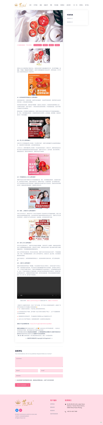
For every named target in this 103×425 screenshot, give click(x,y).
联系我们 (62, 5)
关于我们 (35, 5)
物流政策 (52, 410)
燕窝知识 (57, 45)
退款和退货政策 (54, 414)
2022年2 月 (70, 22)
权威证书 (46, 5)
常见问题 (56, 5)
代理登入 (81, 5)
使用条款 (52, 404)
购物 (41, 5)
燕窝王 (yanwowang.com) (34, 300)
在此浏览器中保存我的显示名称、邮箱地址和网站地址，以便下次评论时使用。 (36, 380)
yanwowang (21, 45)
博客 (51, 5)
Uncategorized (37, 45)
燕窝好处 (51, 45)
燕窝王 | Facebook (53, 300)
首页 (30, 5)
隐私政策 (52, 407)
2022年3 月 (70, 18)
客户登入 (87, 5)
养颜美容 (45, 45)
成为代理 (68, 5)
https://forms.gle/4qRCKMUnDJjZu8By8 (41, 324)
